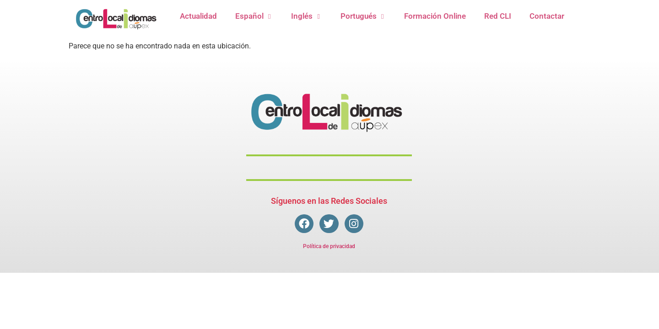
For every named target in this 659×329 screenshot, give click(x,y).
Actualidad (198, 16)
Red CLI (497, 16)
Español (254, 16)
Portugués (363, 16)
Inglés (306, 16)
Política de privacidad (329, 246)
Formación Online (435, 16)
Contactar (546, 16)
